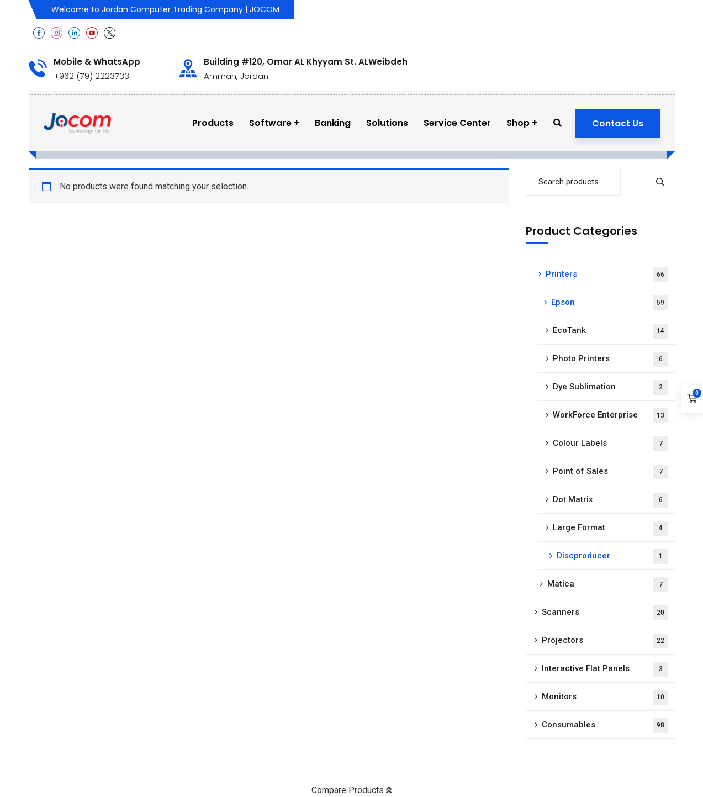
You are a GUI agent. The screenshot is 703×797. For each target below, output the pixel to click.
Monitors (605, 697)
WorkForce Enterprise (610, 415)
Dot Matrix (610, 500)
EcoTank (610, 331)
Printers (607, 274)
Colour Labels (610, 443)
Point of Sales (610, 472)
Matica (607, 584)
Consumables (605, 725)
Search (660, 182)
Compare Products (351, 790)
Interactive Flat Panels (605, 669)
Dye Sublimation (610, 387)
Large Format (610, 528)
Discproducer (612, 556)
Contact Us (617, 123)
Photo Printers (610, 359)
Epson (609, 302)
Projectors (605, 641)
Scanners (605, 612)
